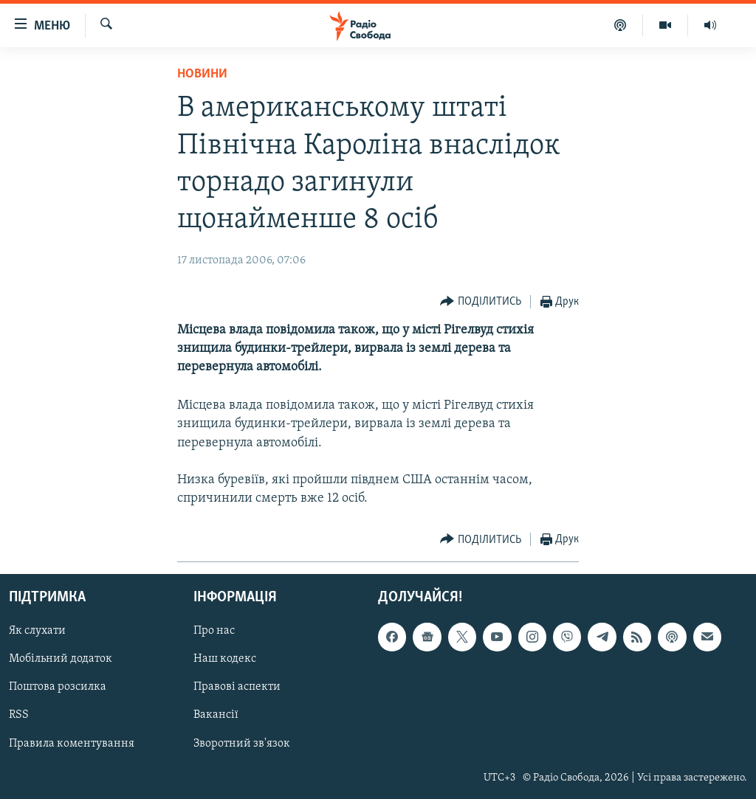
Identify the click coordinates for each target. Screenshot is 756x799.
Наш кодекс (224, 659)
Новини (202, 74)
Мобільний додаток (60, 659)
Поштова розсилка (57, 687)
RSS (19, 716)
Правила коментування (71, 744)
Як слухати (37, 631)
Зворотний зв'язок (241, 744)
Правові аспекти (237, 687)
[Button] (480, 302)
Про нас (214, 631)
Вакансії (215, 716)
